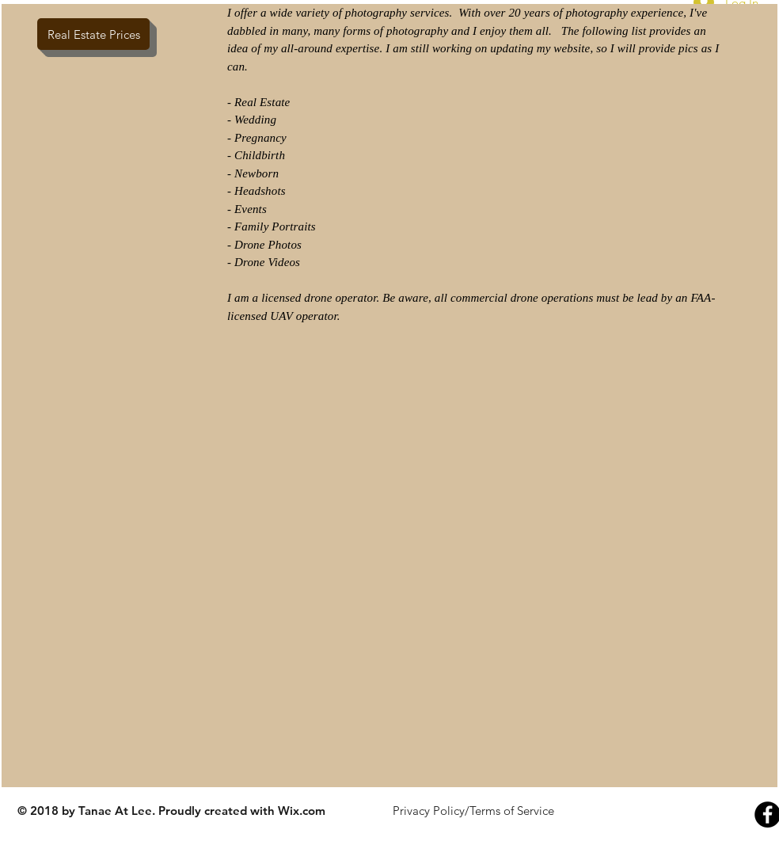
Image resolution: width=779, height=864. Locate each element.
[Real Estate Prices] (93, 34)
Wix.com (301, 810)
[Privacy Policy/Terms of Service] (473, 810)
